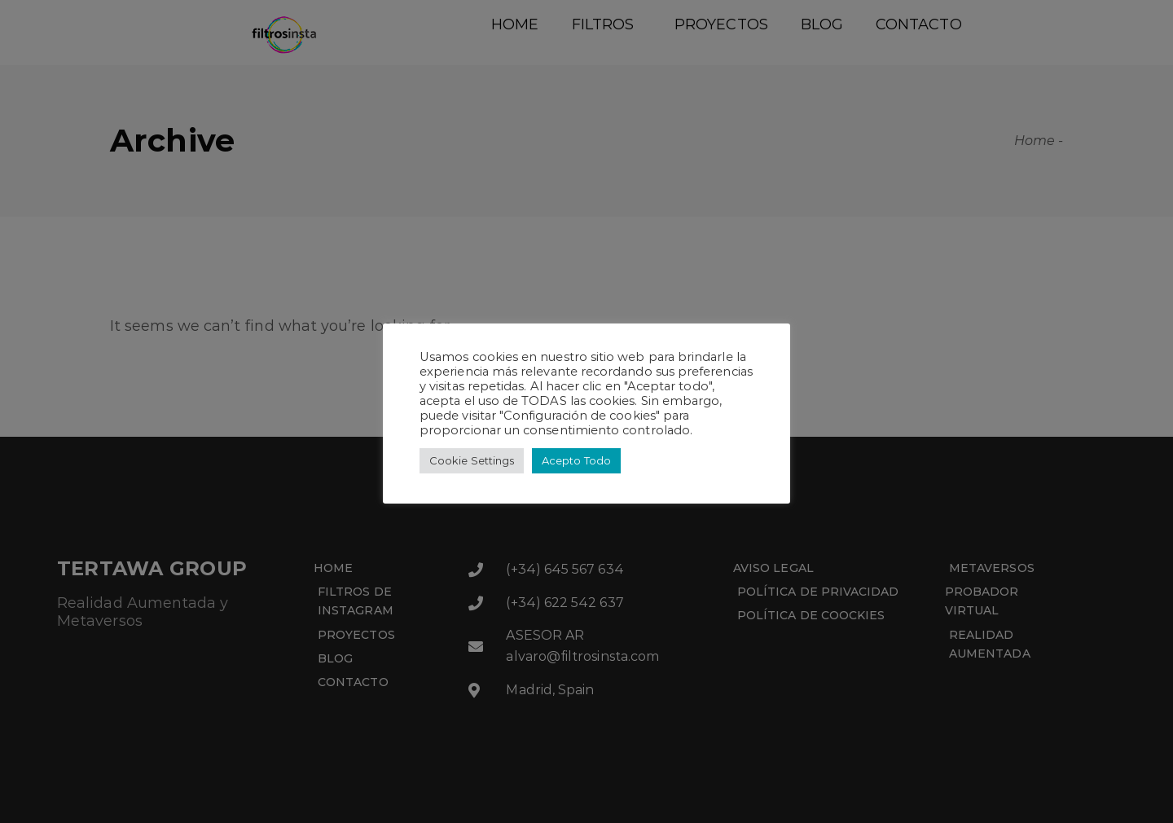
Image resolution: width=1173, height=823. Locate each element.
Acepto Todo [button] (576, 460)
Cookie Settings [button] (471, 460)
